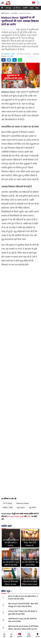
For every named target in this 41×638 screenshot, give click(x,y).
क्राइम (31, 8)
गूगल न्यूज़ (10, 516)
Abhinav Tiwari (10, 54)
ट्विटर (29, 516)
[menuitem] (8, 8)
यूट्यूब (22, 516)
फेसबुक (16, 516)
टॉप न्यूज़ (8, 8)
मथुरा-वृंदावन (21, 507)
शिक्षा (37, 8)
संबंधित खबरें (6, 526)
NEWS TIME (8, 507)
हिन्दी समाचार (5, 13)
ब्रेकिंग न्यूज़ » (6, 591)
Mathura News (22, 503)
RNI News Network (24, 54)
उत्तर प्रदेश (14, 13)
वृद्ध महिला (32, 507)
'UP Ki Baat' (7, 503)
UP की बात (16, 8)
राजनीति (25, 8)
